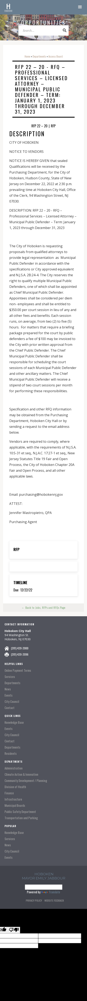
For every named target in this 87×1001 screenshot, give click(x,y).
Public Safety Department (20, 811)
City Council (12, 701)
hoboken (44, 874)
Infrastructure (13, 799)
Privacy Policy (34, 900)
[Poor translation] (14, 930)
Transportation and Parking (21, 818)
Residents (11, 753)
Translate (50, 892)
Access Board (55, 56)
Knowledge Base (14, 722)
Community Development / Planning (26, 780)
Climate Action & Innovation (21, 774)
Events (8, 695)
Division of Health (15, 787)
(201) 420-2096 (19, 654)
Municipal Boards (15, 805)
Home (27, 56)
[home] (8, 7)
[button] (80, 7)
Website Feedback (54, 900)
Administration (14, 768)
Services (10, 676)
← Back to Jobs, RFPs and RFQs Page (44, 607)
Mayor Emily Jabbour (43, 878)
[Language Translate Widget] (43, 887)
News (8, 689)
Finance (9, 793)
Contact (9, 708)
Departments (39, 56)
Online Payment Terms (18, 670)
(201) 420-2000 (19, 648)
